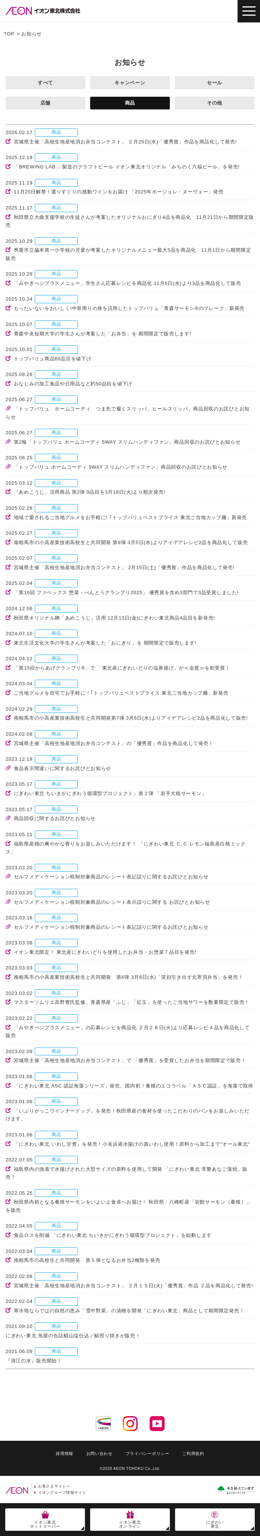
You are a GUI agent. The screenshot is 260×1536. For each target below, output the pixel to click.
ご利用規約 (193, 1453)
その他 (214, 103)
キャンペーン (129, 83)
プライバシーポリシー (147, 1453)
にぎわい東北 (215, 1524)
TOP (9, 34)
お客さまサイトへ (54, 1486)
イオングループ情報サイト (62, 1492)
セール (214, 83)
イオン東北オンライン (130, 1524)
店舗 (45, 103)
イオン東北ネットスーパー (45, 1524)
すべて (45, 83)
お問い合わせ (99, 1453)
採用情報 (64, 1453)
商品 (130, 103)
